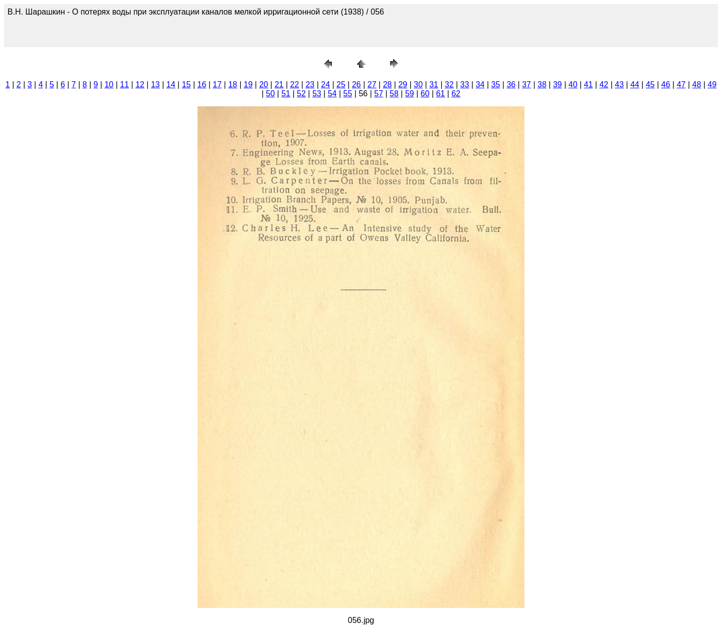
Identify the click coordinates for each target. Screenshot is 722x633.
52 (301, 93)
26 (356, 84)
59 (409, 93)
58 (394, 93)
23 (309, 84)
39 (557, 84)
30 (418, 84)
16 (202, 84)
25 (340, 84)
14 (170, 84)
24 (325, 84)
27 (372, 84)
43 (619, 84)
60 (425, 93)
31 (433, 84)
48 (696, 84)
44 (634, 84)
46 (665, 84)
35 (495, 84)
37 (526, 84)
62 (455, 93)
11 (124, 84)
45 (650, 84)
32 (449, 84)
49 (711, 84)
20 (263, 84)
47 (681, 84)
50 (270, 93)
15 (186, 84)
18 (232, 84)
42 (603, 84)
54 (332, 93)
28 (387, 84)
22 (294, 84)
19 (248, 84)
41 (588, 84)
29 (402, 84)
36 (510, 84)
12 (139, 84)
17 (217, 84)
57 (378, 93)
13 (155, 84)
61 (440, 93)
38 (542, 84)
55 (347, 93)
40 (573, 84)
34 (480, 84)
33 (464, 84)
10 (108, 84)
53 (316, 93)
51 (285, 93)
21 (279, 84)
